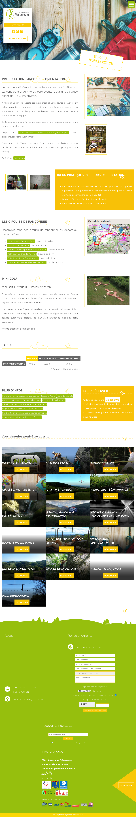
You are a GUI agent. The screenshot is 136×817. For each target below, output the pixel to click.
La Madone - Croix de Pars (21, 241)
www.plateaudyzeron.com (65, 815)
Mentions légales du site (54, 764)
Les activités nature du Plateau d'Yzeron (21, 417)
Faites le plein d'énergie (53, 400)
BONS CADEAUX (17, 38)
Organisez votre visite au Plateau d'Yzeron (22, 408)
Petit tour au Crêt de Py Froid (22, 254)
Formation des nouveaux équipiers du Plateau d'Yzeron (29, 396)
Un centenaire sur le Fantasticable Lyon (21, 400)
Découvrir (22, 469)
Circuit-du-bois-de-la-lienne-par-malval (27, 262)
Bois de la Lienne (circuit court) (23, 258)
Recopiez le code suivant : (95, 699)
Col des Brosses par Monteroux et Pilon (27, 249)
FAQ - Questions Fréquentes (56, 760)
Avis (46, 774)
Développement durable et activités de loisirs (24, 404)
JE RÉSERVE (112, 400)
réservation (19, 158)
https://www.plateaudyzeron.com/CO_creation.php (43, 132)
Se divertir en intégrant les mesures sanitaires (24, 413)
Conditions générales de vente (58, 768)
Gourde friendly (65, 396)
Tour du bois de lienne (18, 245)
